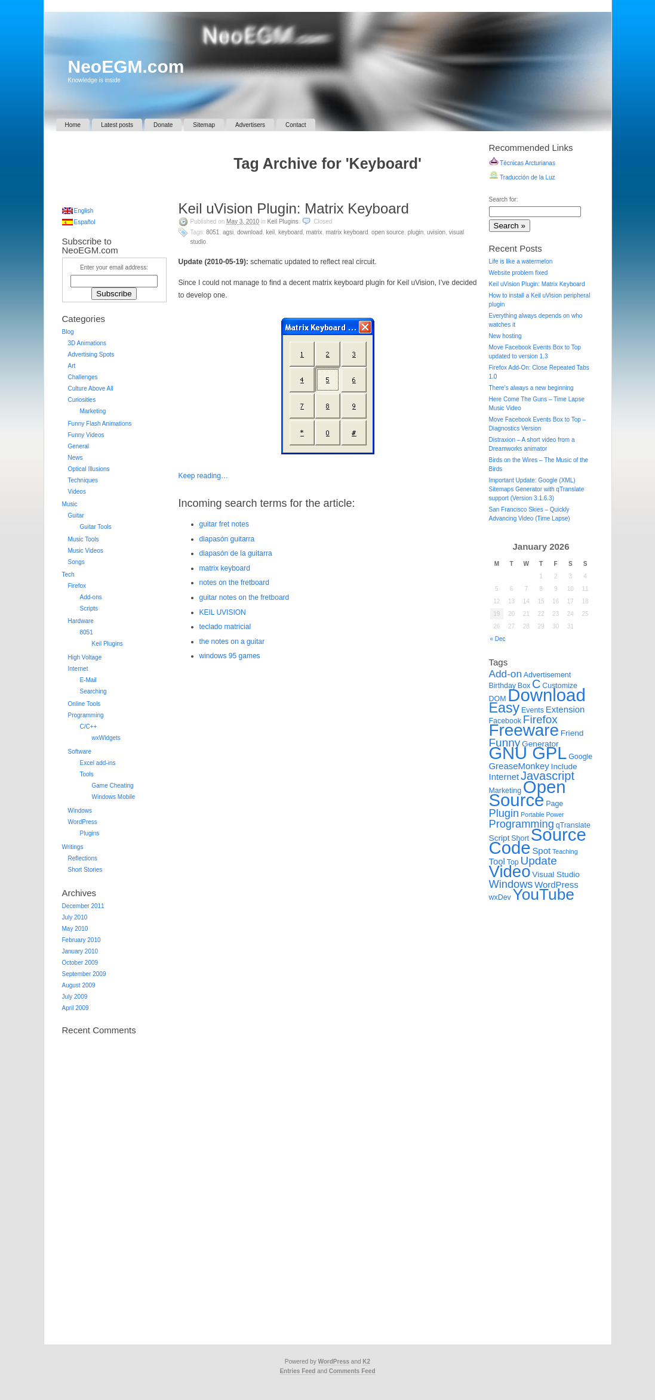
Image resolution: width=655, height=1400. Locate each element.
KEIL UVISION (222, 612)
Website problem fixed (518, 273)
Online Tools (84, 704)
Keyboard (290, 232)
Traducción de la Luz (522, 177)
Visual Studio (556, 874)
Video (510, 871)
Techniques (83, 480)
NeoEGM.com (126, 66)
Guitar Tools (96, 527)
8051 (212, 232)
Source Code (537, 841)
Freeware (524, 730)
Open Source (387, 232)
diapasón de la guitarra (235, 553)
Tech (68, 574)
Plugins (90, 833)
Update (539, 860)
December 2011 (83, 906)
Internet (78, 668)
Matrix (314, 232)
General (79, 446)
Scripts (89, 608)
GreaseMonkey (519, 766)
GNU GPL (528, 753)
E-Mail (88, 680)
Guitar (76, 515)
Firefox (77, 586)
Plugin (416, 232)
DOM (497, 699)
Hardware (81, 621)
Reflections (82, 858)
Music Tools (83, 539)
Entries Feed (297, 1371)
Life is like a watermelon (521, 261)
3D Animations (87, 343)
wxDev (500, 897)
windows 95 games (229, 656)
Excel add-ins (98, 763)
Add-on (505, 674)
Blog (68, 332)
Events (532, 710)
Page (554, 804)
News (75, 457)
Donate (163, 125)
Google (580, 756)
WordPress (82, 822)
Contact (295, 125)
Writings (73, 847)
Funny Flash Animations (100, 423)
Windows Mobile (114, 797)
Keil (270, 232)
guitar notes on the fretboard (244, 597)
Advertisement (547, 675)
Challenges (83, 377)
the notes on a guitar (232, 641)
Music (70, 504)
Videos (77, 491)
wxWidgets (106, 738)
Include (564, 766)
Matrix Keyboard (346, 232)
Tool (497, 861)
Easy (504, 708)
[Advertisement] (328, 188)
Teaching (565, 851)
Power (555, 814)
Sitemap (204, 125)
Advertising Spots (91, 354)
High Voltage (85, 657)
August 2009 (79, 985)
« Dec (498, 639)
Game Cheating (113, 785)
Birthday (502, 686)
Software (79, 751)
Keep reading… (203, 476)
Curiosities (82, 400)
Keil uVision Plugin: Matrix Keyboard (294, 208)
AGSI (228, 232)
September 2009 (84, 974)
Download (250, 232)
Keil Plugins (283, 221)
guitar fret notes (224, 524)
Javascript (547, 775)
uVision (436, 232)
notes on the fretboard (234, 582)
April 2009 (75, 1008)
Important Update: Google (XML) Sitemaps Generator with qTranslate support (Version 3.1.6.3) (537, 489)
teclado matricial (225, 626)
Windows (80, 810)
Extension (565, 709)
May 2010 (75, 928)
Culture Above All (90, 388)
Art (72, 366)
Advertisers (250, 125)
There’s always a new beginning (531, 388)
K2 (366, 1361)
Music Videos (85, 550)
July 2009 (75, 996)
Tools (87, 774)
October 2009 (80, 962)
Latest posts (117, 125)
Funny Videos (86, 435)
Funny (505, 742)
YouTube (543, 894)
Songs (76, 562)
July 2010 (75, 917)
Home (73, 125)
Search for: (503, 199)
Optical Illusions (89, 469)
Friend (572, 733)
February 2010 (81, 940)
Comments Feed (352, 1371)
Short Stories (85, 869)
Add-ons (91, 597)
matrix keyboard (224, 568)
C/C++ (88, 726)
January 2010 (80, 951)
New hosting (505, 336)
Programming (86, 715)
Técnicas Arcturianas (522, 163)
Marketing (93, 411)
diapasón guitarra (227, 539)
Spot (541, 850)
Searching (93, 691)
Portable (533, 814)
